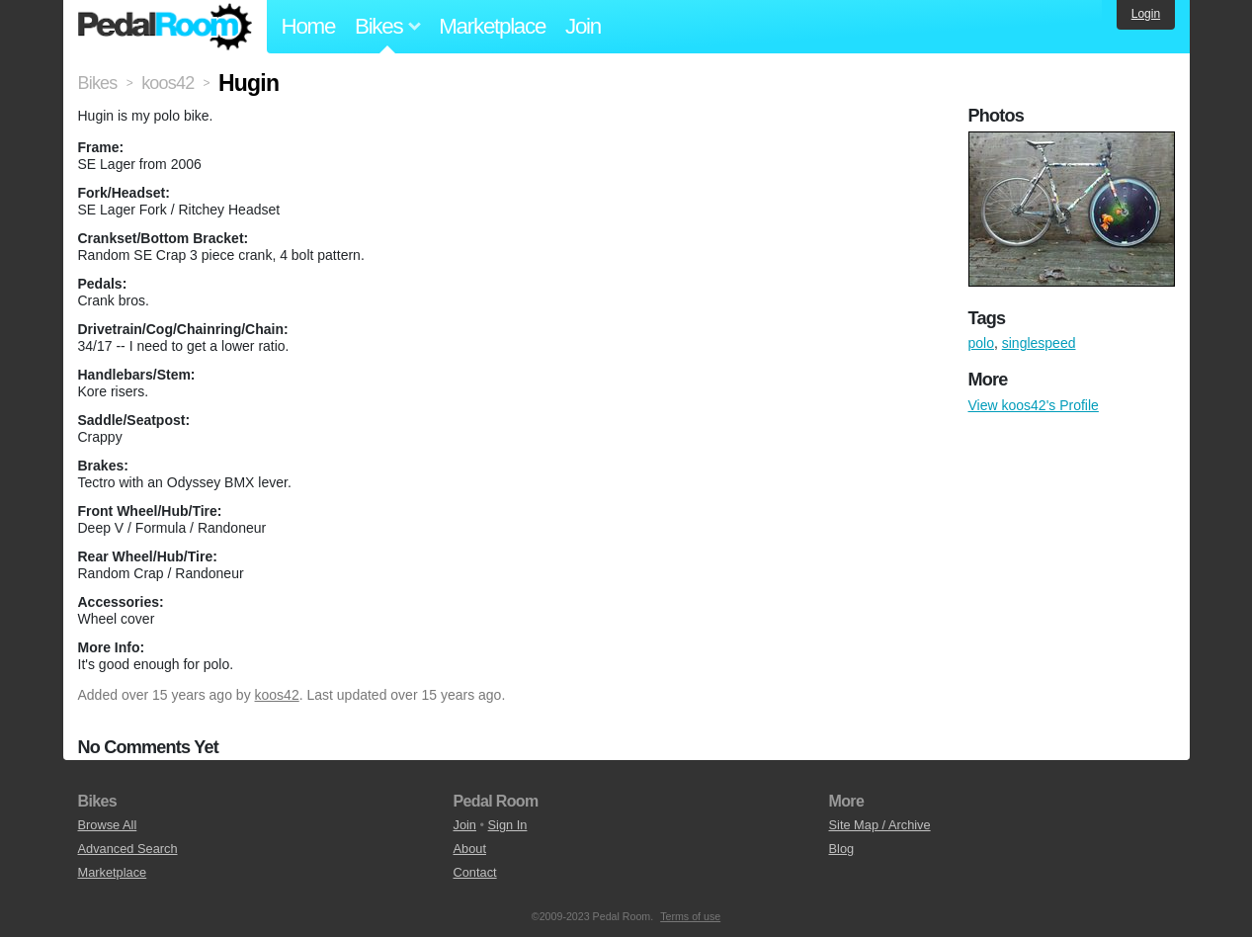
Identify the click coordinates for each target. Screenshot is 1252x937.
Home (309, 26)
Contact (475, 872)
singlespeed (1039, 343)
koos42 (277, 695)
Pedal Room (165, 26)
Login (1145, 14)
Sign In (508, 824)
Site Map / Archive (880, 824)
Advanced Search (128, 848)
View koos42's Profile (1033, 405)
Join (583, 26)
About (470, 848)
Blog (842, 848)
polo (981, 343)
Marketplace (492, 26)
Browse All (107, 824)
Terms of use (690, 916)
